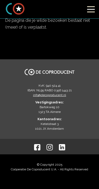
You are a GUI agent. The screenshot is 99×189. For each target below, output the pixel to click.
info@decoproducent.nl (49, 95)
